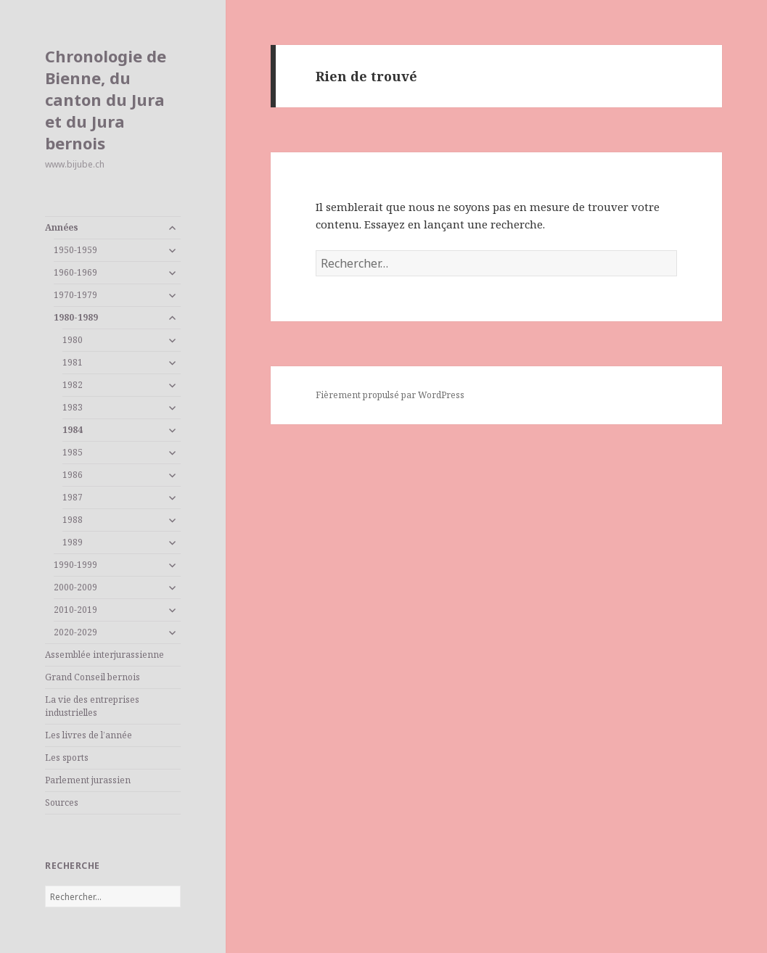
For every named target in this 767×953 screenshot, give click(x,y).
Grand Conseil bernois (92, 677)
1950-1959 (75, 250)
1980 (72, 340)
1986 (72, 475)
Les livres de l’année (88, 735)
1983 (72, 407)
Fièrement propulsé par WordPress (390, 395)
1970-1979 (75, 295)
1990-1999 (75, 564)
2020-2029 (75, 632)
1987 (72, 497)
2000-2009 (75, 587)
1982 (72, 385)
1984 (72, 430)
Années (61, 227)
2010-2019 (75, 609)
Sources (61, 802)
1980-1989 (76, 317)
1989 (72, 542)
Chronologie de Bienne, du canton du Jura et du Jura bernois (105, 99)
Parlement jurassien (88, 780)
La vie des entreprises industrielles (92, 706)
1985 (72, 452)
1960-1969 (75, 272)
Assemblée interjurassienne (104, 654)
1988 (72, 519)
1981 (72, 362)
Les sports (67, 757)
